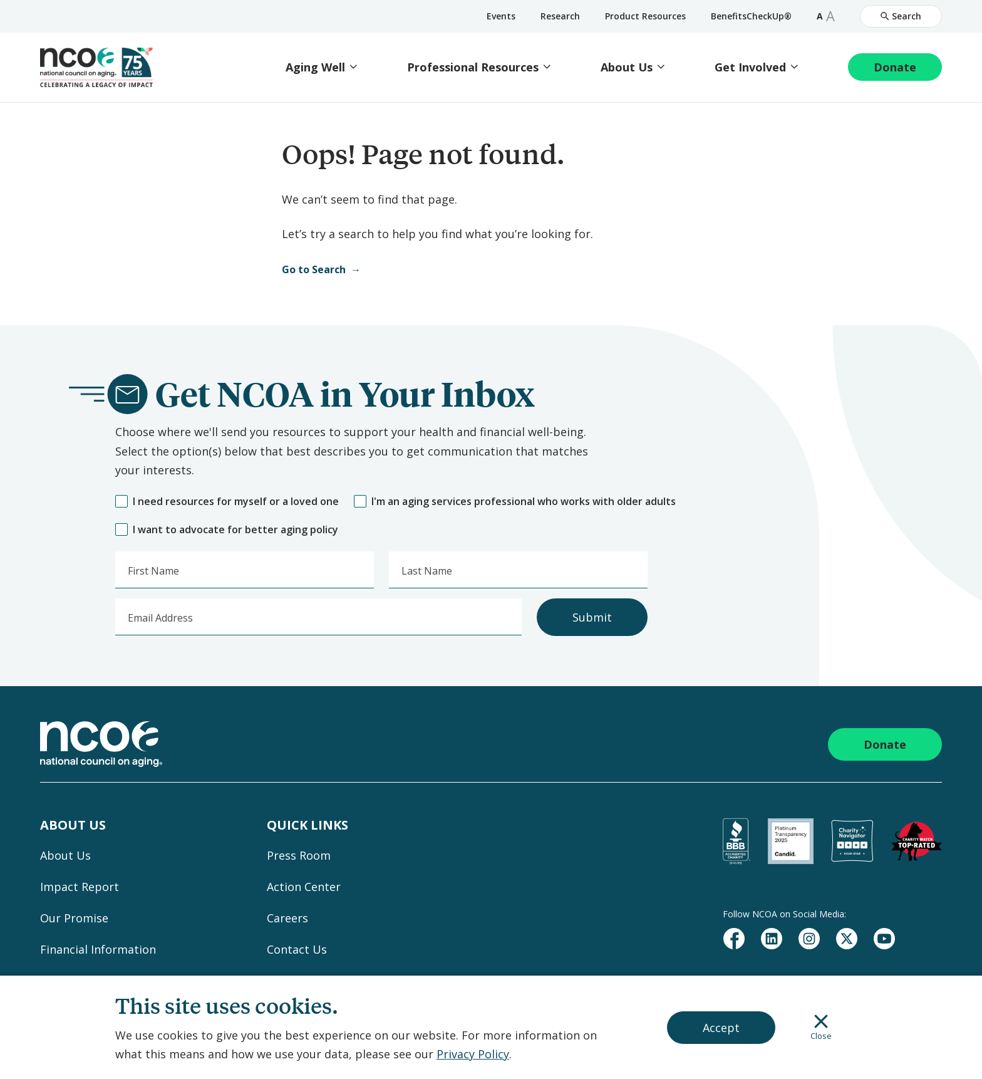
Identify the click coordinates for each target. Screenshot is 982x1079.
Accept (721, 1027)
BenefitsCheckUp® (751, 16)
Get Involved (750, 67)
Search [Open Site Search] (901, 16)
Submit (592, 617)
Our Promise (74, 917)
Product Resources (645, 16)
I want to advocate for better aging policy (226, 529)
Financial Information (98, 949)
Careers (287, 917)
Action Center (304, 886)
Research (560, 16)
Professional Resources (473, 67)
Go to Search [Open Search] (314, 269)
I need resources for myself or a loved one (227, 501)
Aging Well (315, 67)
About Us (627, 67)
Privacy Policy (473, 1053)
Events (501, 16)
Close (821, 1027)
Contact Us (297, 949)
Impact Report (79, 886)
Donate (895, 67)
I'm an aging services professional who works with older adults (515, 501)
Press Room (299, 855)
